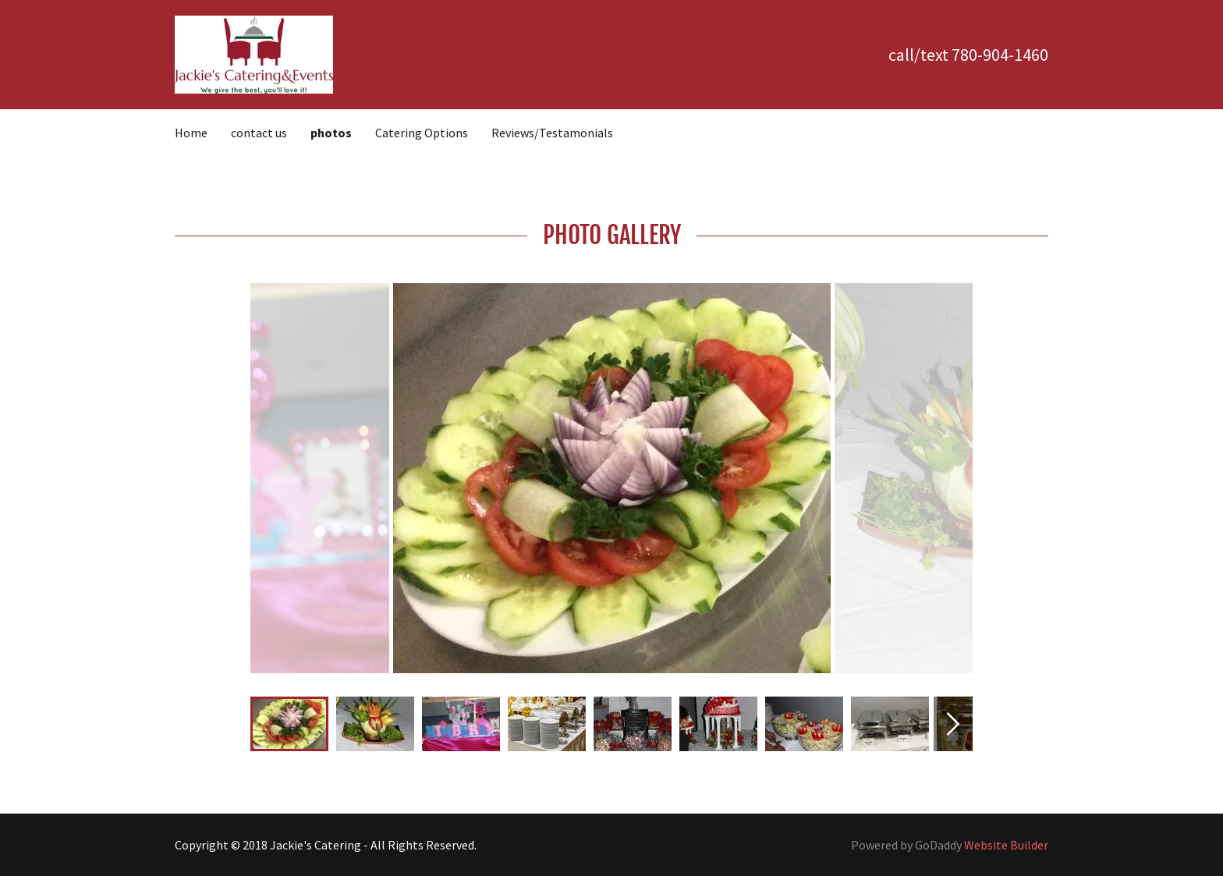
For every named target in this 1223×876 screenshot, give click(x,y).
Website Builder (1006, 845)
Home (191, 132)
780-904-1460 (1000, 55)
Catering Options (421, 132)
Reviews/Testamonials (552, 132)
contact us (259, 132)
